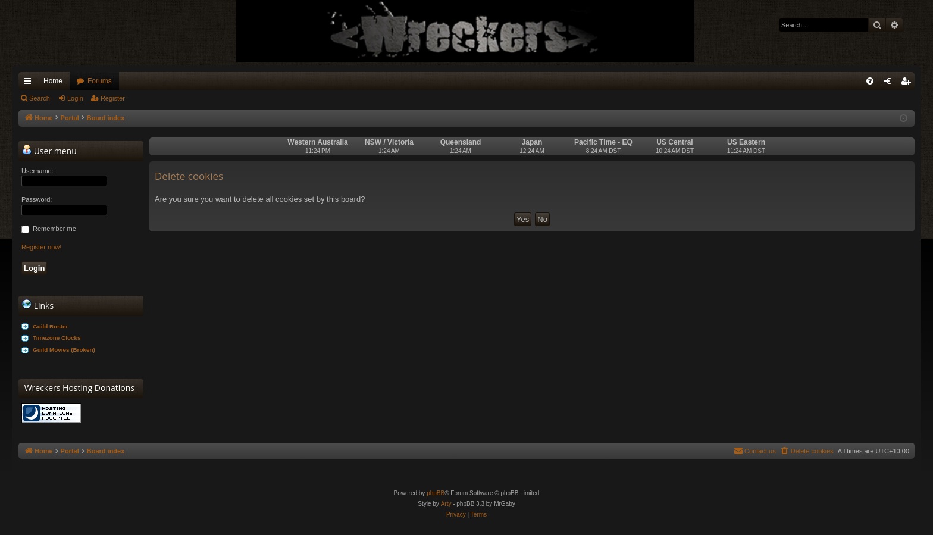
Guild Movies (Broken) (64, 349)
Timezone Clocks (57, 337)
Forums (99, 81)
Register (113, 98)
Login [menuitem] (890, 83)
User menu (49, 151)
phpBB (435, 493)
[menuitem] (870, 81)
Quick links (29, 83)
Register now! (41, 247)
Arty (446, 503)
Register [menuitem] (908, 83)
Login (75, 98)
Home (52, 81)
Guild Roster (50, 326)
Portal (70, 117)
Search (39, 98)
